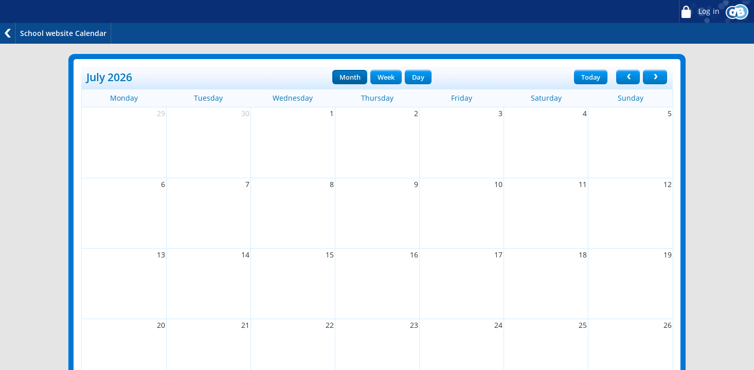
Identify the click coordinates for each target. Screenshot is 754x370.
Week (386, 77)
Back (7, 33)
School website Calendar (63, 33)
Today (590, 77)
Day (418, 77)
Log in (699, 12)
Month (349, 77)
